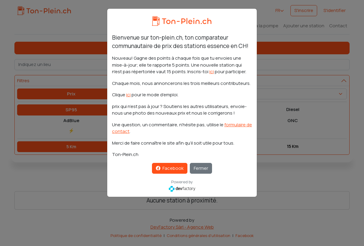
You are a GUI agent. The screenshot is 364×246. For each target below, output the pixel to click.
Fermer (201, 168)
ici (211, 71)
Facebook (170, 168)
